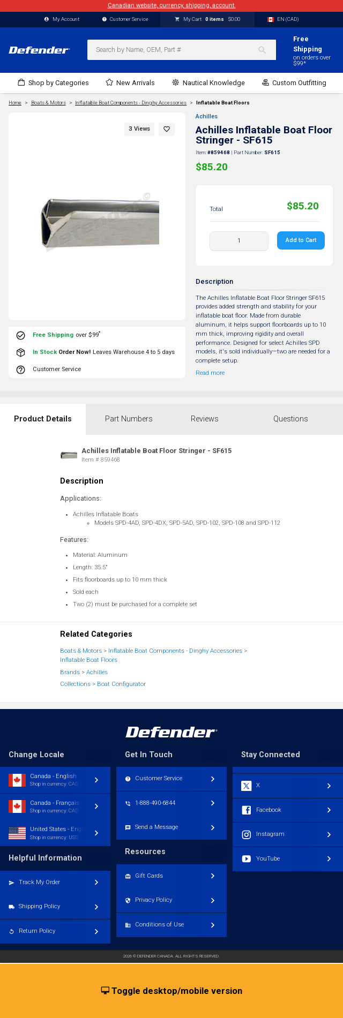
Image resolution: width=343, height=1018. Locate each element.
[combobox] (181, 50)
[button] (167, 129)
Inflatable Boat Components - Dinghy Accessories (175, 650)
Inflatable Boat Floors (223, 102)
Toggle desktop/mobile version (172, 991)
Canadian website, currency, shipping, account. (172, 5)
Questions (290, 419)
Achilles (207, 116)
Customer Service (125, 19)
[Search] (266, 50)
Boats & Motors (81, 650)
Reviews (205, 419)
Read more (210, 373)
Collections (75, 684)
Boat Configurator (121, 684)
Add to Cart (301, 240)
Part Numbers (129, 419)
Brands (70, 672)
